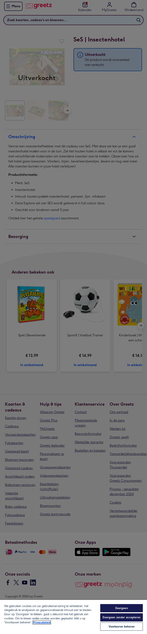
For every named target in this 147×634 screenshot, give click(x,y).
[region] (73, 616)
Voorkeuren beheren (122, 626)
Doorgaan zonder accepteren (121, 617)
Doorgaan (121, 608)
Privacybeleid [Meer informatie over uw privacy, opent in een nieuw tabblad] (42, 622)
